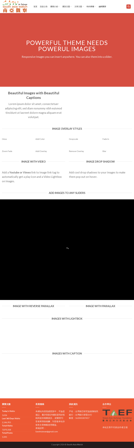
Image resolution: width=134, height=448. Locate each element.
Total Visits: (7, 426)
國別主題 (67, 6)
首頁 (35, 6)
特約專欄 (91, 6)
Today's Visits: (8, 411)
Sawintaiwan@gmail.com (46, 431)
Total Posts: (7, 433)
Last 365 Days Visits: (11, 418)
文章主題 (79, 6)
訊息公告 (44, 6)
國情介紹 (55, 6)
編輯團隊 (102, 6)
